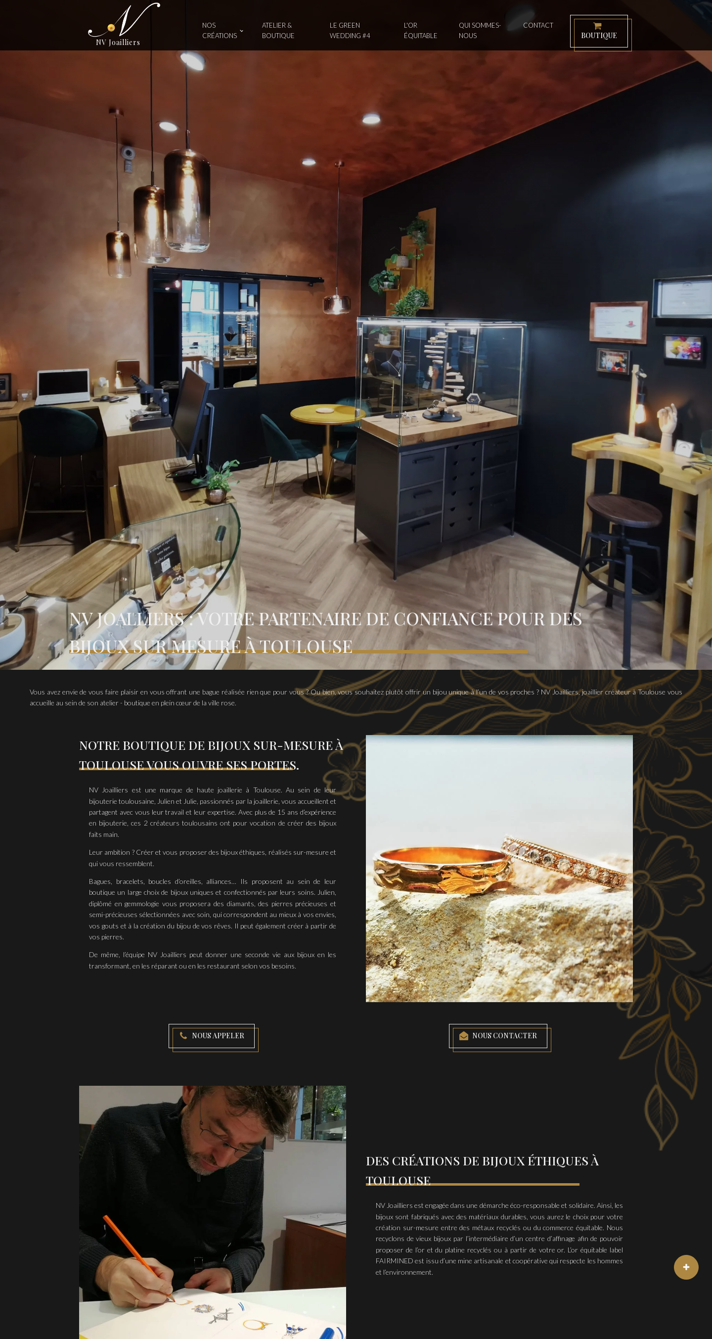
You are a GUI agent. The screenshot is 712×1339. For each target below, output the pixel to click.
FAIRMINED (394, 1260)
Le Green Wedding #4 (350, 30)
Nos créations (219, 30)
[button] (599, 31)
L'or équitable (421, 30)
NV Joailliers (559, 692)
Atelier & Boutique (278, 30)
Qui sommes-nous (480, 30)
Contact (538, 25)
